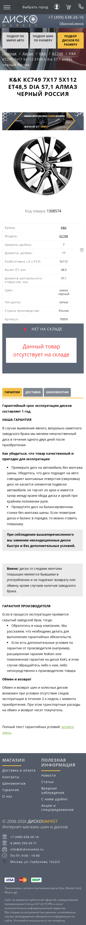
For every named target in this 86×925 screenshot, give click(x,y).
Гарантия (10, 790)
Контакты (10, 777)
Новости (48, 775)
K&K (64, 227)
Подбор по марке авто (15, 38)
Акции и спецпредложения (57, 807)
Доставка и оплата (19, 770)
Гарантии (12, 392)
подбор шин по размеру (43, 38)
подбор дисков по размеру (70, 40)
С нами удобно (54, 799)
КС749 (63, 236)
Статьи (47, 782)
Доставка (33, 392)
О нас (7, 796)
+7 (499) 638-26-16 (66, 17)
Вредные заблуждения (52, 790)
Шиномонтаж (57, 392)
